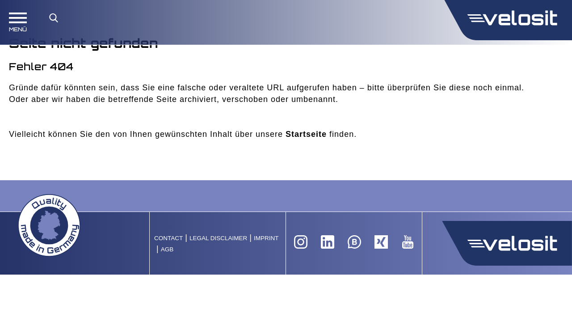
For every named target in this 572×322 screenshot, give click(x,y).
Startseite (306, 134)
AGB (167, 249)
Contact (168, 238)
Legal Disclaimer (218, 238)
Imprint (266, 238)
